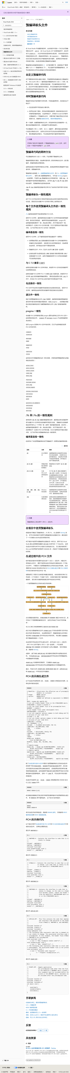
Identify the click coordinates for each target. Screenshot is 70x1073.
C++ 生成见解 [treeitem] (7, 42)
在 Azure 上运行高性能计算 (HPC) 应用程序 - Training (41, 1048)
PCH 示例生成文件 (53, 568)
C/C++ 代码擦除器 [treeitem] (9, 92)
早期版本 (12, 1072)
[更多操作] (67, 19)
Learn (27, 19)
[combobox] (12, 21)
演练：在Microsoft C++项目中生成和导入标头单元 (42, 1015)
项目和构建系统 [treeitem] (8, 29)
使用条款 (48, 1072)
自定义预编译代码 (32, 34)
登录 (66, 2)
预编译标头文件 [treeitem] (8, 52)
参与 (24, 1072)
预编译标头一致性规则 (33, 41)
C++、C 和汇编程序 (37, 19)
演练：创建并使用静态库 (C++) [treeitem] (12, 65)
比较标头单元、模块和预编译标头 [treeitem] (13, 45)
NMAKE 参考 (51, 812)
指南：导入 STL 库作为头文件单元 (36, 1017)
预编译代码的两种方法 (33, 39)
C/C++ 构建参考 (31, 1005)
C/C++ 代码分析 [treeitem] (8, 88)
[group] (47, 725)
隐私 (29, 1072)
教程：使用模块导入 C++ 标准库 (36, 1012)
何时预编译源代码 (32, 36)
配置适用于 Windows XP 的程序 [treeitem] (12, 85)
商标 (54, 1072)
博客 (18, 1072)
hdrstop (62, 532)
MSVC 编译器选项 (31, 1007)
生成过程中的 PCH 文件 (43, 824)
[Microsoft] (3, 2)
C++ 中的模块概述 (32, 1010)
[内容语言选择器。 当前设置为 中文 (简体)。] (6, 1067)
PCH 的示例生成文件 (58, 824)
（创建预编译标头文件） (46, 173)
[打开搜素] (63, 2)
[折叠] (22, 18)
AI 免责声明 (4, 1072)
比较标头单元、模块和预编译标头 (51, 119)
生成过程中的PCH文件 (36, 763)
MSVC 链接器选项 (40, 815)
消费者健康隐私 (38, 1072)
